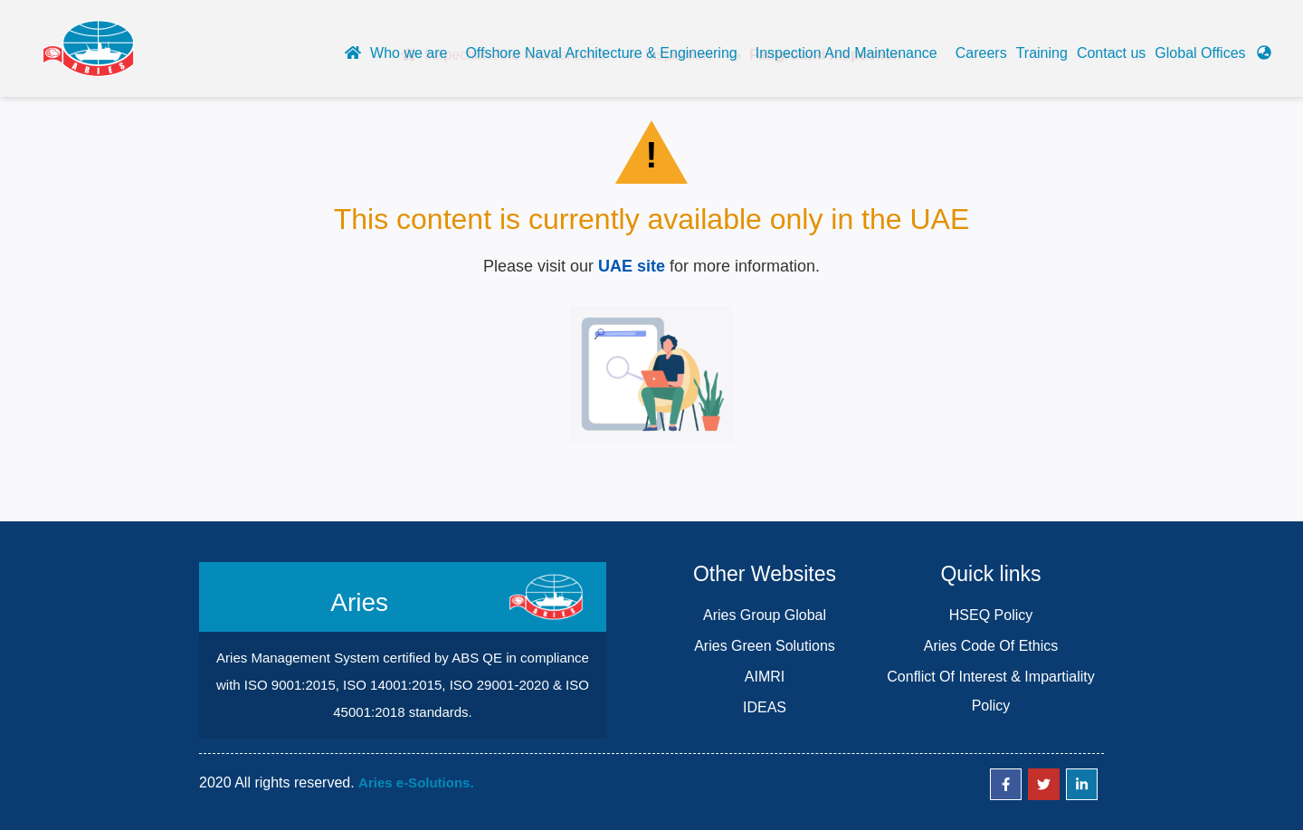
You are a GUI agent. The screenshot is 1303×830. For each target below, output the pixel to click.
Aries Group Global (764, 615)
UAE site (631, 266)
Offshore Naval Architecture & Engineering (601, 53)
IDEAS (764, 707)
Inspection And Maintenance (846, 53)
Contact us (1111, 53)
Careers (981, 53)
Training (1042, 53)
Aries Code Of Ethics (991, 646)
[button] (1213, 58)
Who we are (408, 53)
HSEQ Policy (990, 615)
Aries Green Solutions (764, 646)
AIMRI (765, 676)
